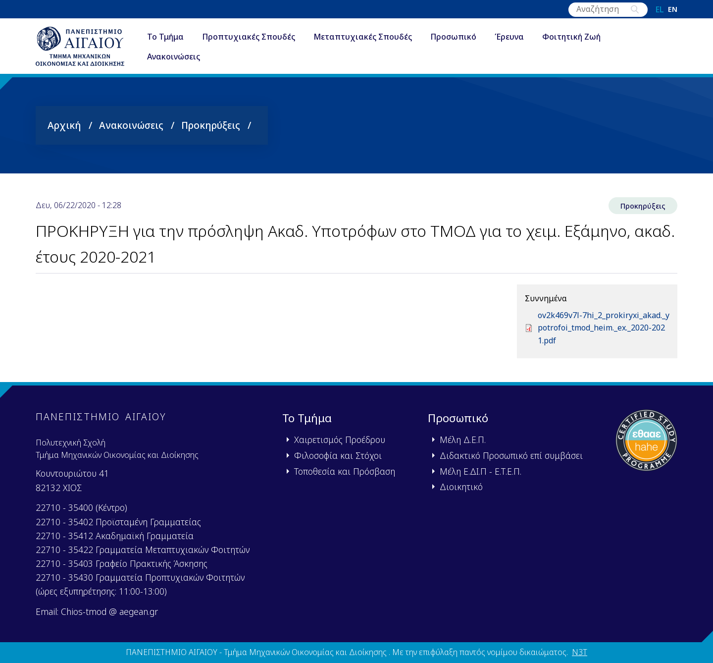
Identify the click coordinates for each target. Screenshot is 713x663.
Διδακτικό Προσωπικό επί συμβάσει (511, 455)
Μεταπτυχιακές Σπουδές (362, 36)
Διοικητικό (461, 487)
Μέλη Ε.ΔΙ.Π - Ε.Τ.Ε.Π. (480, 471)
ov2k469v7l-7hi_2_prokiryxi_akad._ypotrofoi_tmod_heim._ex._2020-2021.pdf (603, 328)
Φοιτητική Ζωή (571, 36)
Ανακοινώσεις (173, 56)
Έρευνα (509, 36)
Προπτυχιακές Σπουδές (248, 36)
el (660, 9)
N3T (579, 652)
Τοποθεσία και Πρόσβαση (344, 471)
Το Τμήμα (165, 36)
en (672, 9)
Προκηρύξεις (210, 125)
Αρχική (64, 125)
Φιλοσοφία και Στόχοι (338, 455)
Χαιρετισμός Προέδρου (339, 439)
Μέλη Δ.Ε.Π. (463, 439)
